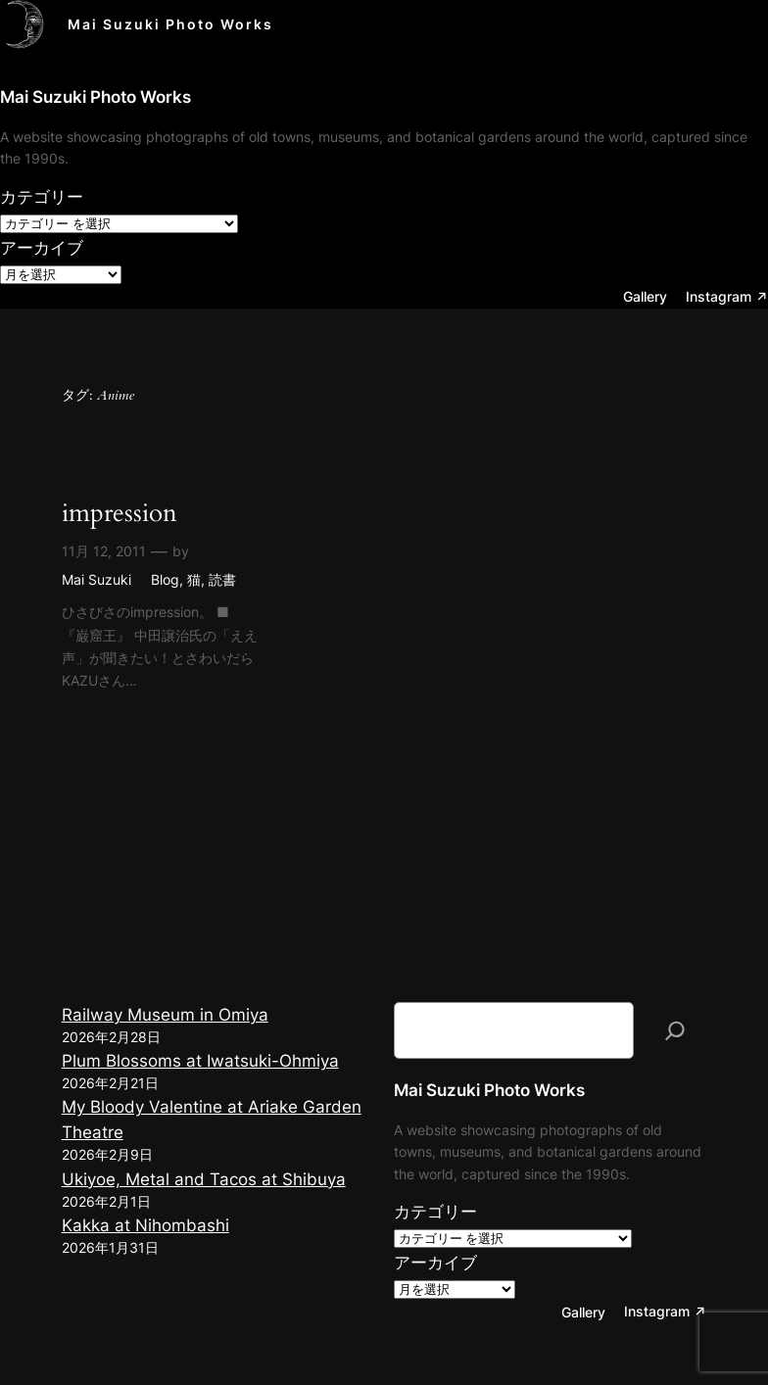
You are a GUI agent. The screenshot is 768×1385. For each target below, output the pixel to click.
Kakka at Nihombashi (145, 1225)
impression (119, 514)
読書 (222, 579)
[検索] (675, 1030)
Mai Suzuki (96, 579)
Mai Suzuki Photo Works (170, 24)
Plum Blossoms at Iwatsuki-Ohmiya (200, 1061)
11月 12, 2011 (104, 551)
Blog (165, 579)
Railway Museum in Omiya (165, 1015)
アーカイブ (41, 248)
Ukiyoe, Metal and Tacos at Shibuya (204, 1179)
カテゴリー (41, 197)
